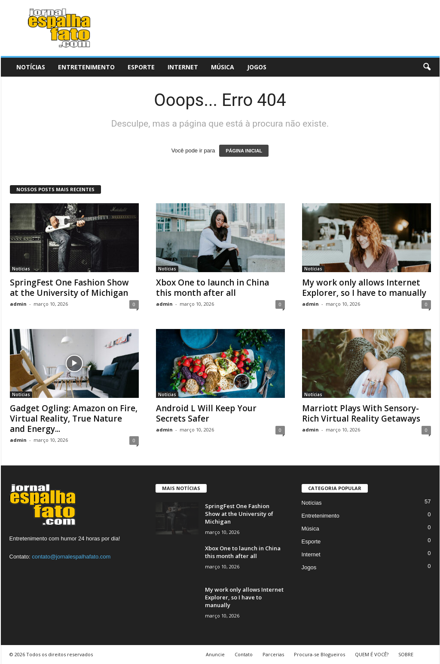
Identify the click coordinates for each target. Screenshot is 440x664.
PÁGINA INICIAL (244, 150)
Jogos (256, 67)
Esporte (141, 67)
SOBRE (405, 654)
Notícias (30, 67)
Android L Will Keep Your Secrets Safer (206, 413)
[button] (426, 67)
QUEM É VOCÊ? (371, 654)
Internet (183, 67)
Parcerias (273, 654)
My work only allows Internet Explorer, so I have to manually (364, 287)
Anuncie (215, 654)
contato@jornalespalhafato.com (71, 556)
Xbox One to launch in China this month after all (212, 287)
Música (222, 67)
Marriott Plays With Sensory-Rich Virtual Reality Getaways (361, 413)
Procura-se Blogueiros (319, 654)
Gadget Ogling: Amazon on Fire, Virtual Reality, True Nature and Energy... (74, 418)
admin (18, 304)
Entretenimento (86, 67)
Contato (244, 654)
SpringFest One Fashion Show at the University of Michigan (69, 287)
